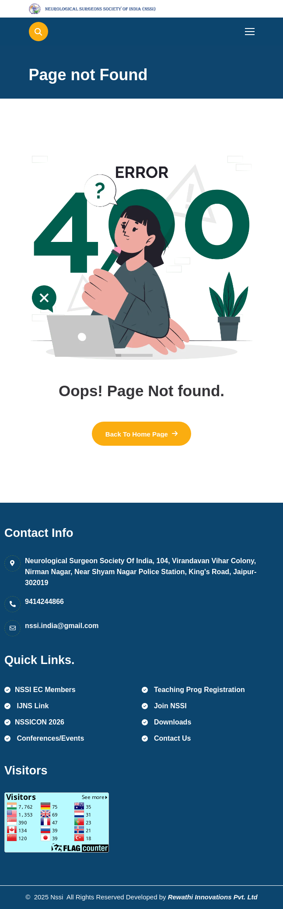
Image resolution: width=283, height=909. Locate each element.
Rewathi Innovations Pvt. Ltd (213, 897)
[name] (68, 9)
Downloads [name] (167, 722)
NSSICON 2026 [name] (34, 722)
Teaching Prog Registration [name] (193, 689)
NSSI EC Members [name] (40, 689)
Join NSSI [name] (164, 706)
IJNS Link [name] (26, 706)
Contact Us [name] (166, 738)
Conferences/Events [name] (44, 738)
